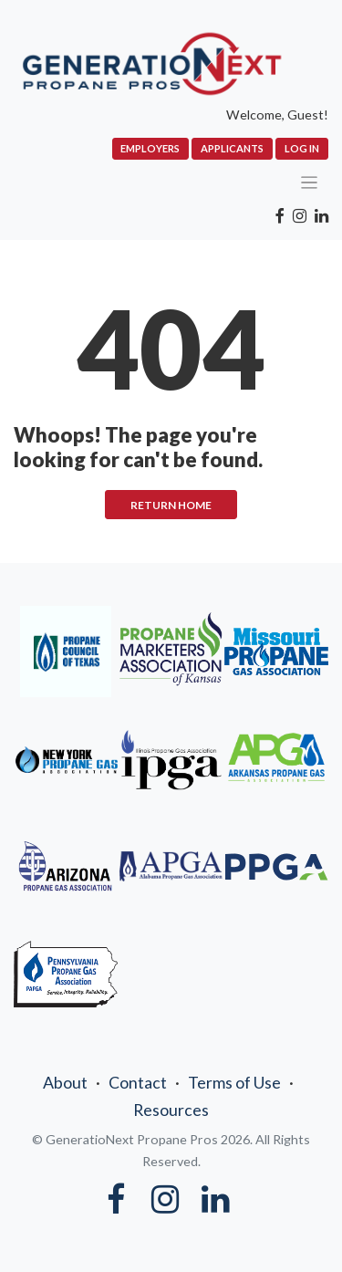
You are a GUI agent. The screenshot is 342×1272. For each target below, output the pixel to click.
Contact (138, 1082)
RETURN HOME (171, 505)
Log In (302, 148)
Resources (171, 1110)
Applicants (232, 148)
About (65, 1082)
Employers (150, 148)
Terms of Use (234, 1082)
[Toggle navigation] (309, 182)
